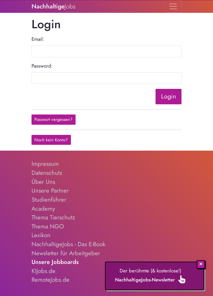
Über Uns (43, 181)
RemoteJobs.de (50, 279)
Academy (43, 208)
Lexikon (41, 235)
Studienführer (49, 199)
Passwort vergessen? (53, 119)
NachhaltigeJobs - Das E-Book (68, 244)
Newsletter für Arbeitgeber (66, 253)
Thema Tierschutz (53, 217)
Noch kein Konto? (51, 140)
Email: (38, 39)
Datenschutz (47, 172)
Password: (42, 65)
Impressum (45, 163)
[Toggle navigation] (172, 6)
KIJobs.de (43, 271)
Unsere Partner (50, 190)
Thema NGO (48, 226)
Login (168, 96)
